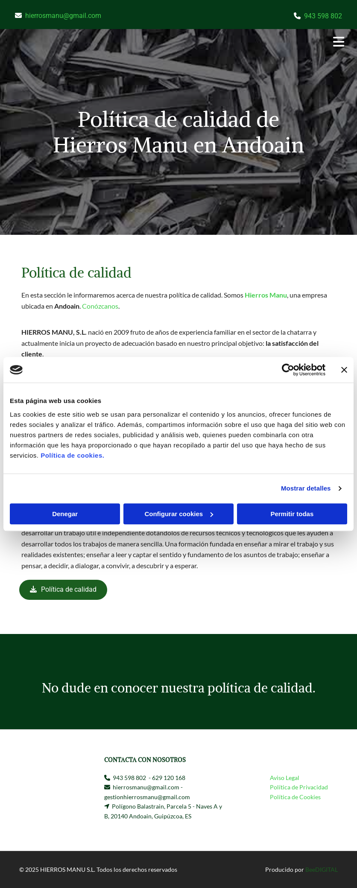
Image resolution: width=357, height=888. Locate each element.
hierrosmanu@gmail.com (63, 16)
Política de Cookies (295, 796)
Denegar (65, 513)
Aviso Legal (284, 777)
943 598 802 (323, 16)
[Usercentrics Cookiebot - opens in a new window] (288, 369)
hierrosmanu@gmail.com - (148, 787)
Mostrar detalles (306, 488)
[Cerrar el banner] (344, 370)
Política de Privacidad (299, 787)
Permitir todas (291, 513)
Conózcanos (100, 306)
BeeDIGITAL (321, 869)
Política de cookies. (72, 455)
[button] (237, 42)
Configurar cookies (178, 513)
